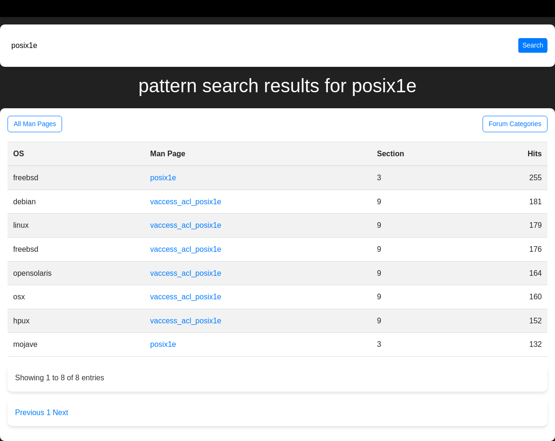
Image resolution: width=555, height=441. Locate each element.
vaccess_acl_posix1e (185, 202)
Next (60, 413)
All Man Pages (35, 124)
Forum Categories (515, 124)
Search (533, 45)
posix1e (163, 178)
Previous (31, 413)
